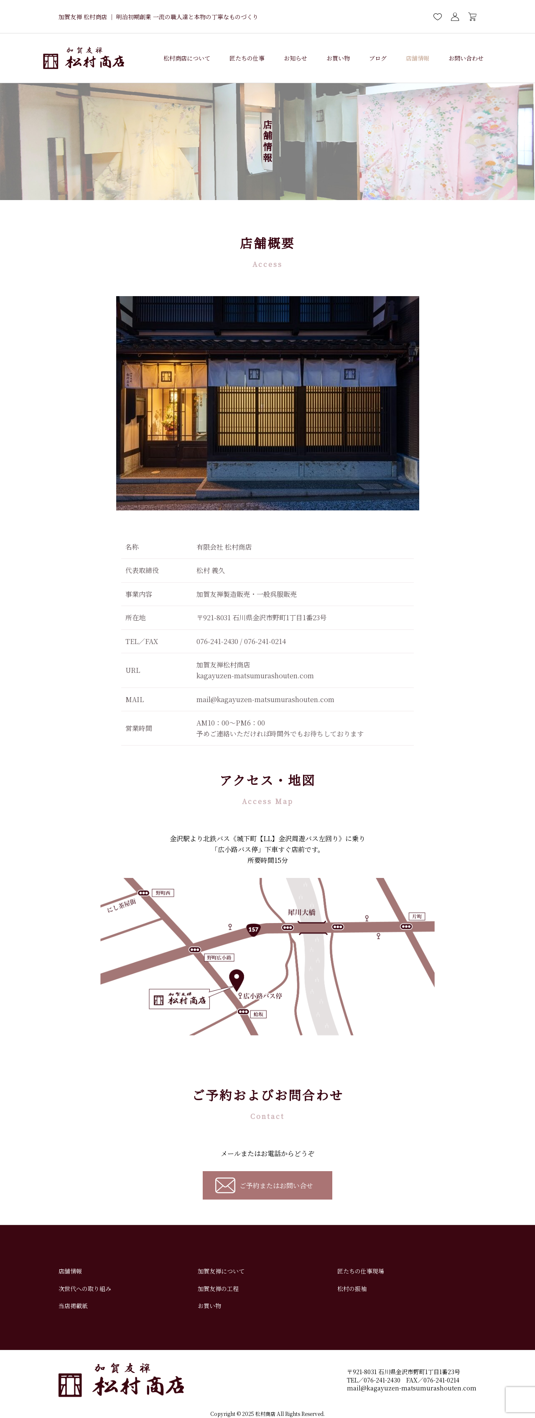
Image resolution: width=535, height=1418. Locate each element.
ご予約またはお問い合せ (276, 1185)
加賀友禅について (221, 1271)
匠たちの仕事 (247, 58)
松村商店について (186, 58)
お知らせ (295, 58)
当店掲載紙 (73, 1305)
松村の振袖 (352, 1288)
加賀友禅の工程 (218, 1288)
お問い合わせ (466, 58)
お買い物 (338, 58)
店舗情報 (417, 58)
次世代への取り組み (85, 1288)
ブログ (378, 58)
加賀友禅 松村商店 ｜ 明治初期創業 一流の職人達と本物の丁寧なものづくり (158, 17)
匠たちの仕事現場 (360, 1271)
